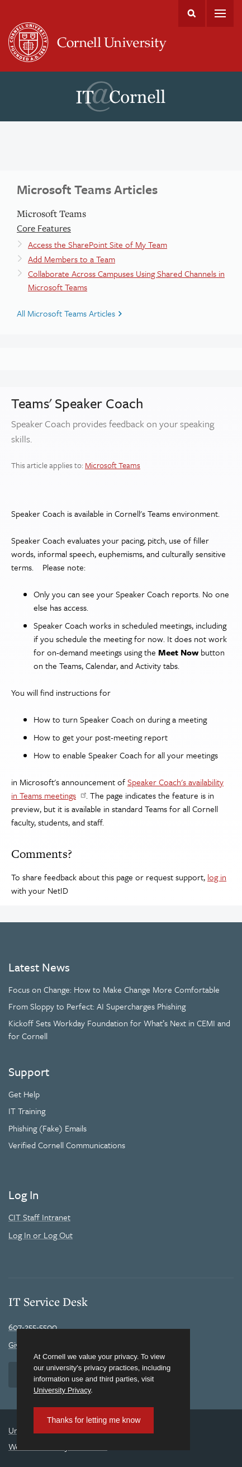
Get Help (24, 1094)
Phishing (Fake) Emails (47, 1128)
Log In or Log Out (40, 1235)
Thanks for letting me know (93, 1420)
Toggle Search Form (191, 13)
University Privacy (62, 1390)
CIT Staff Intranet (39, 1217)
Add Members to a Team (71, 259)
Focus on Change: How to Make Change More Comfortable (114, 989)
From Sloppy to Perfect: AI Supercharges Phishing (97, 1006)
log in (216, 877)
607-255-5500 (32, 1326)
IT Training (26, 1111)
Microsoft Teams (112, 465)
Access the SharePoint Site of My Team (97, 244)
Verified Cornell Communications (66, 1145)
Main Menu (220, 13)
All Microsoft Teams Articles (66, 313)
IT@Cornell (121, 96)
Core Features (44, 228)
